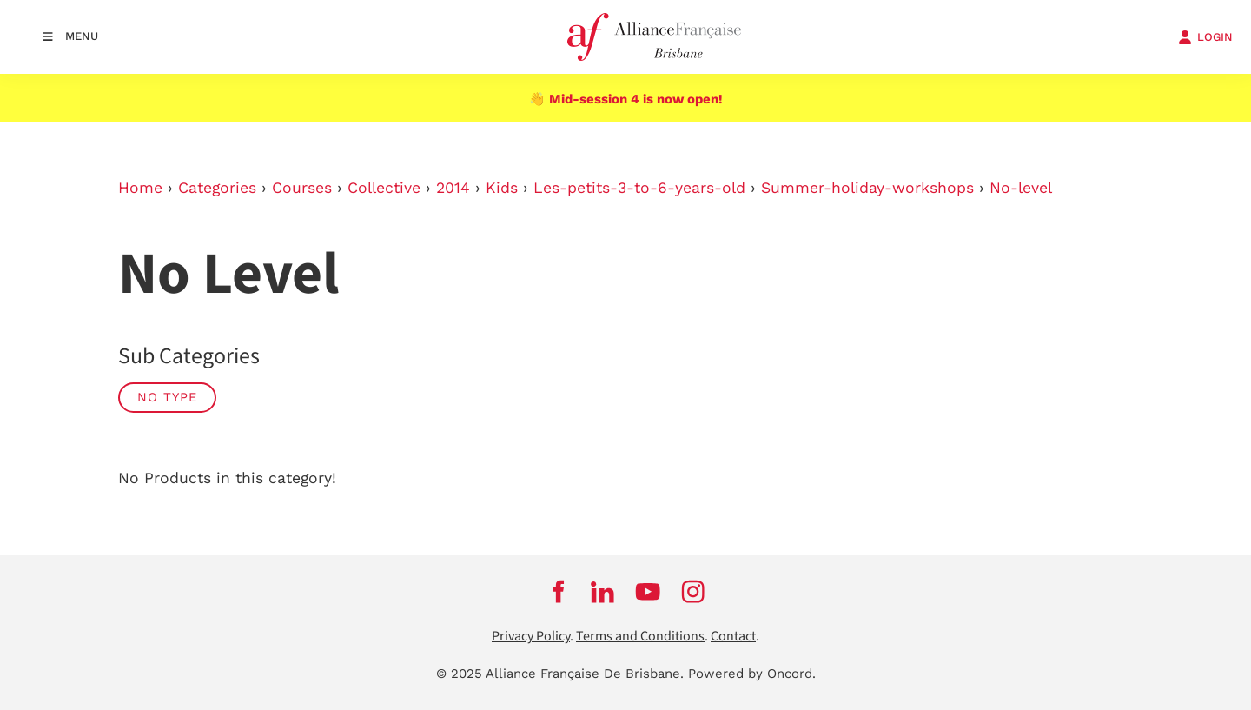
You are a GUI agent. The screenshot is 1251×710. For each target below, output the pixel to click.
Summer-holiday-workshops (867, 187)
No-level (1021, 187)
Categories (217, 187)
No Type (167, 397)
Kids (502, 187)
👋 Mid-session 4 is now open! (626, 99)
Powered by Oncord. (752, 673)
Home (140, 187)
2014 (453, 187)
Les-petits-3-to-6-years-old (639, 187)
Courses (302, 187)
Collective (384, 187)
